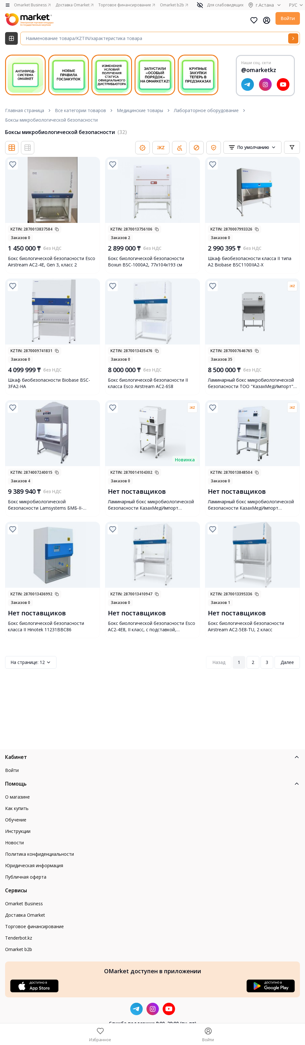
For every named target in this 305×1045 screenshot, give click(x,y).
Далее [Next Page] (287, 662)
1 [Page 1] (239, 662)
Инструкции (17, 831)
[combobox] (252, 147)
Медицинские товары (140, 110)
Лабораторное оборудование (206, 110)
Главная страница (24, 110)
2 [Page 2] (253, 662)
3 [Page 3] (267, 662)
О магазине (17, 797)
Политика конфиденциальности (39, 854)
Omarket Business (24, 904)
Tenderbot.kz (18, 938)
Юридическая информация (34, 865)
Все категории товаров (80, 110)
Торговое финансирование (34, 926)
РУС (297, 5)
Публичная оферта (25, 877)
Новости (14, 843)
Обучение (15, 820)
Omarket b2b (18, 949)
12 (30, 662)
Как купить (17, 808)
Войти (288, 18)
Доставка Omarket (25, 915)
